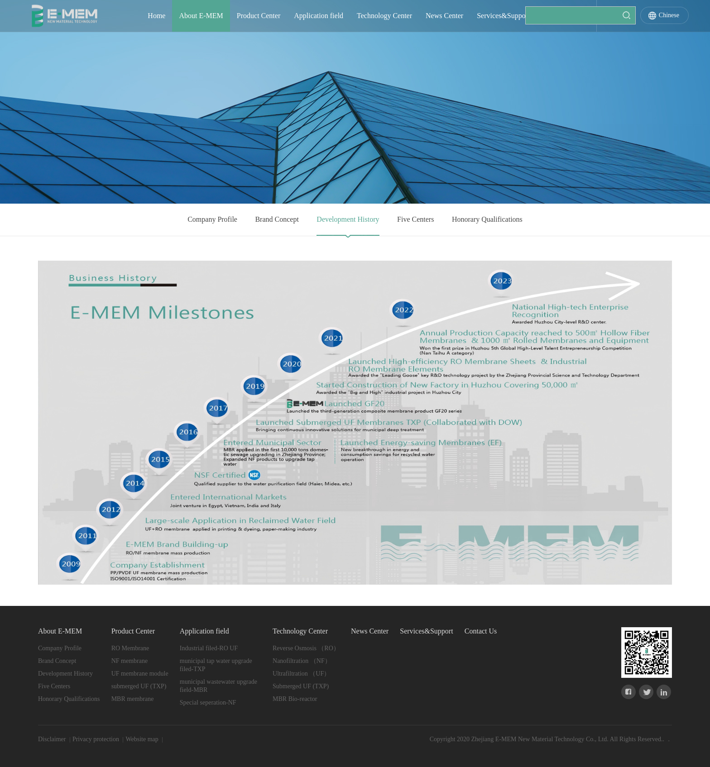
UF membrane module (139, 673)
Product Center (258, 15)
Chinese (669, 15)
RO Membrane (130, 648)
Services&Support (503, 15)
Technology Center (384, 15)
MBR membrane (132, 699)
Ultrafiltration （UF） (301, 673)
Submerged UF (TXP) (301, 686)
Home (156, 15)
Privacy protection (96, 739)
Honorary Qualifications (487, 219)
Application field (318, 15)
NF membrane (129, 660)
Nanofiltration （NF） (302, 660)
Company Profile (212, 219)
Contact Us (559, 15)
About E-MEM (201, 15)
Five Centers (415, 219)
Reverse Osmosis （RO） (306, 648)
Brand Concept (276, 219)
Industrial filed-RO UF (209, 648)
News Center (444, 15)
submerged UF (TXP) (139, 686)
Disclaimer (52, 739)
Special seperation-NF (208, 702)
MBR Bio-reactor (295, 699)
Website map (142, 739)
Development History (348, 219)
